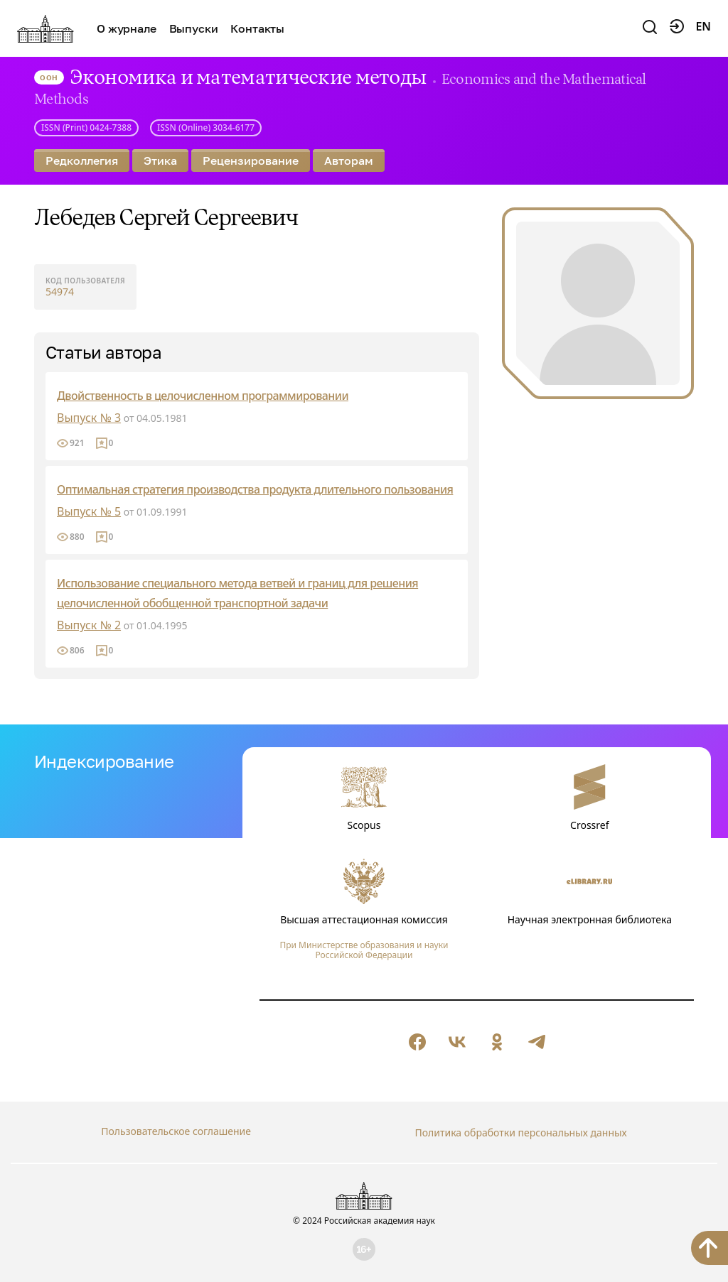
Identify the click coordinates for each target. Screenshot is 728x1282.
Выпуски (193, 28)
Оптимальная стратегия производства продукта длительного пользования (254, 489)
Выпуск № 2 (89, 625)
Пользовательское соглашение (176, 1131)
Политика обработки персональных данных (520, 1131)
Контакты (257, 28)
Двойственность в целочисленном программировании (202, 395)
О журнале (126, 28)
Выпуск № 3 (89, 417)
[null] (417, 1041)
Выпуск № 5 (89, 511)
